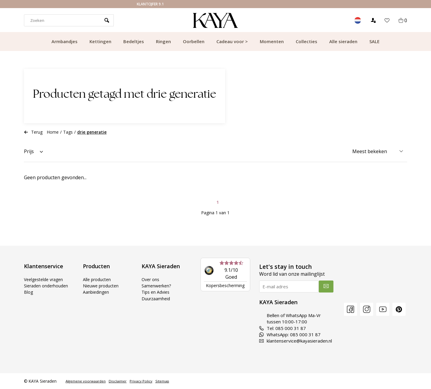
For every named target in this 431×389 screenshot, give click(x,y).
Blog (28, 292)
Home (53, 132)
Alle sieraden (343, 41)
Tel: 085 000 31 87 (282, 328)
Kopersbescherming (225, 285)
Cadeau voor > (232, 41)
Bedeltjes (133, 41)
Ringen (163, 41)
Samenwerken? (157, 286)
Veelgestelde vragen (45, 279)
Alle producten (98, 279)
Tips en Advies (157, 292)
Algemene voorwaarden (86, 381)
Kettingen (100, 41)
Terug (33, 132)
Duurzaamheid (156, 298)
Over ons (151, 279)
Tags (68, 132)
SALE (374, 41)
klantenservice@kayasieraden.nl (295, 341)
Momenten (272, 41)
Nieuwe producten (102, 286)
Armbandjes (64, 41)
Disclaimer (118, 381)
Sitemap (162, 381)
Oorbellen (193, 41)
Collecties (306, 41)
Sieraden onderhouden (47, 286)
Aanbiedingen (96, 292)
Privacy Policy (141, 381)
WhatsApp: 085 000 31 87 (290, 334)
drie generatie (92, 132)
